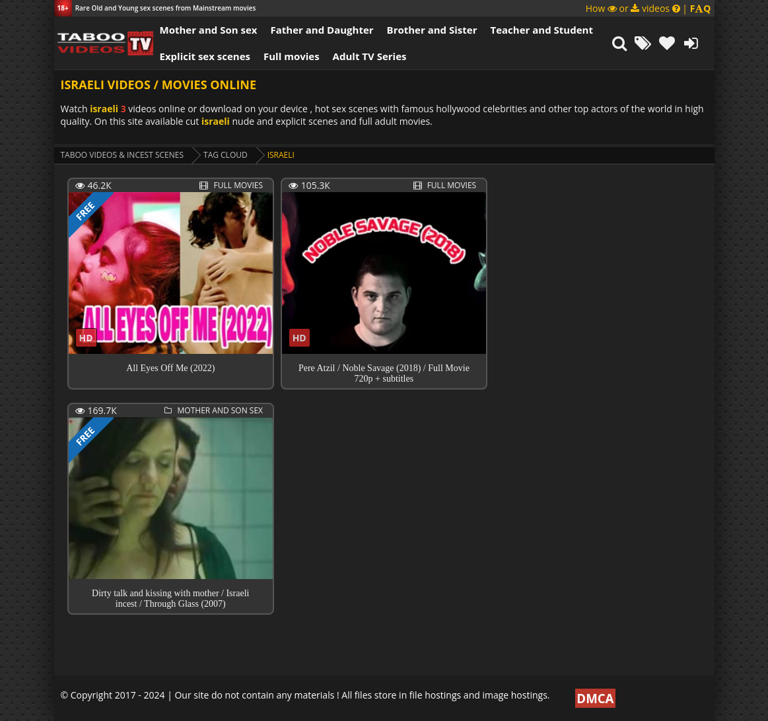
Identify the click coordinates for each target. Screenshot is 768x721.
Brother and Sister (432, 29)
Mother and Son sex (209, 29)
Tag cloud (225, 154)
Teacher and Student (541, 29)
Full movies (291, 56)
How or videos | (648, 8)
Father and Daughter (321, 29)
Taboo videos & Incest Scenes (122, 154)
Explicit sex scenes (205, 56)
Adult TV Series (370, 56)
